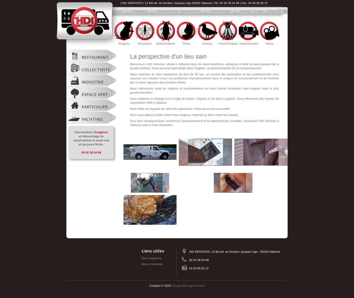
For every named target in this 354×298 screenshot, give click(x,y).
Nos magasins (151, 258)
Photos (271, 11)
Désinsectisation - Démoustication (178, 11)
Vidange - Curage (251, 11)
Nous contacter (152, 264)
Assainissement (220, 11)
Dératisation (139, 11)
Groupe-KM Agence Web (188, 285)
